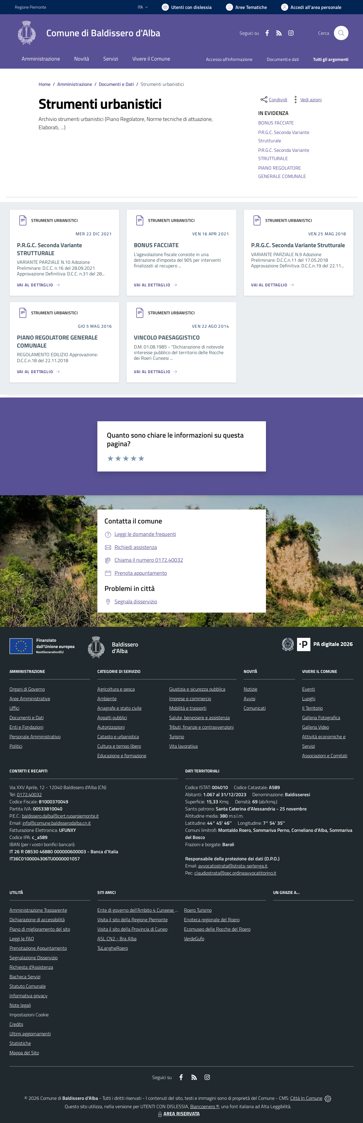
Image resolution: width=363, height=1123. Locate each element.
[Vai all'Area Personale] (311, 7)
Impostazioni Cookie (29, 1014)
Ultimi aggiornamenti (30, 1033)
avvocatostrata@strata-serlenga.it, (233, 865)
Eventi (308, 689)
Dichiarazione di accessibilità (37, 919)
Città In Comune (306, 1098)
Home (44, 84)
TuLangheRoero (112, 948)
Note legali (20, 1005)
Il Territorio (312, 708)
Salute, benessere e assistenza (199, 717)
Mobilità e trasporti (187, 708)
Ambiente (107, 698)
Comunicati (255, 708)
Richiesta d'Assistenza (31, 967)
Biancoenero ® (204, 1106)
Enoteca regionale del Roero (212, 919)
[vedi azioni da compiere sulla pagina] (306, 99)
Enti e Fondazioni (26, 727)
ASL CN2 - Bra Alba (117, 938)
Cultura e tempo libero (119, 746)
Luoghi (308, 698)
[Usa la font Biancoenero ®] (187, 7)
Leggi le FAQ (21, 938)
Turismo (176, 736)
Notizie (250, 689)
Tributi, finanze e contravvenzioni (201, 727)
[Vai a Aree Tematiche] (246, 7)
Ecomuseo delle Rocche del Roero (217, 929)
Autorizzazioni (111, 727)
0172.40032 (29, 794)
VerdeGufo (194, 938)
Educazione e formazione (121, 755)
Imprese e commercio (190, 698)
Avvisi (249, 698)
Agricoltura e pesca (116, 689)
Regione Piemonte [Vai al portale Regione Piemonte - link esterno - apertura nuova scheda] (30, 7)
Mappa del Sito (24, 1052)
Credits (16, 1024)
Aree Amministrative (29, 698)
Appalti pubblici (112, 717)
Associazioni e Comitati (324, 755)
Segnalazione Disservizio (33, 957)
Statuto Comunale (27, 986)
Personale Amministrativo (35, 736)
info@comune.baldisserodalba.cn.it (57, 823)
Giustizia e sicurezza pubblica (197, 689)
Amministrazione (74, 84)
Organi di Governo (27, 689)
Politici (15, 746)
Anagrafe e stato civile (119, 708)
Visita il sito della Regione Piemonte (132, 919)
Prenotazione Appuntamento (38, 948)
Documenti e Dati (116, 84)
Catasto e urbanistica (118, 736)
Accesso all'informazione (229, 59)
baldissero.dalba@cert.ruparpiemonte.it (60, 815)
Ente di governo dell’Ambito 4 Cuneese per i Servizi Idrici (152, 910)
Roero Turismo (198, 910)
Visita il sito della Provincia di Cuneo (132, 929)
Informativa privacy (28, 995)
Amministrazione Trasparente (38, 910)
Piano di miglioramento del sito (39, 929)
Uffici (14, 708)
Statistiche (20, 1043)
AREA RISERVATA (178, 1113)
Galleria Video (315, 727)
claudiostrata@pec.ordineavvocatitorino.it (235, 872)
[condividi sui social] (273, 99)
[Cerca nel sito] (341, 33)
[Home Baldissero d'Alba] (87, 33)
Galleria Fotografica (321, 717)
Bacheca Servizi (24, 976)
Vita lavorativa (183, 746)
